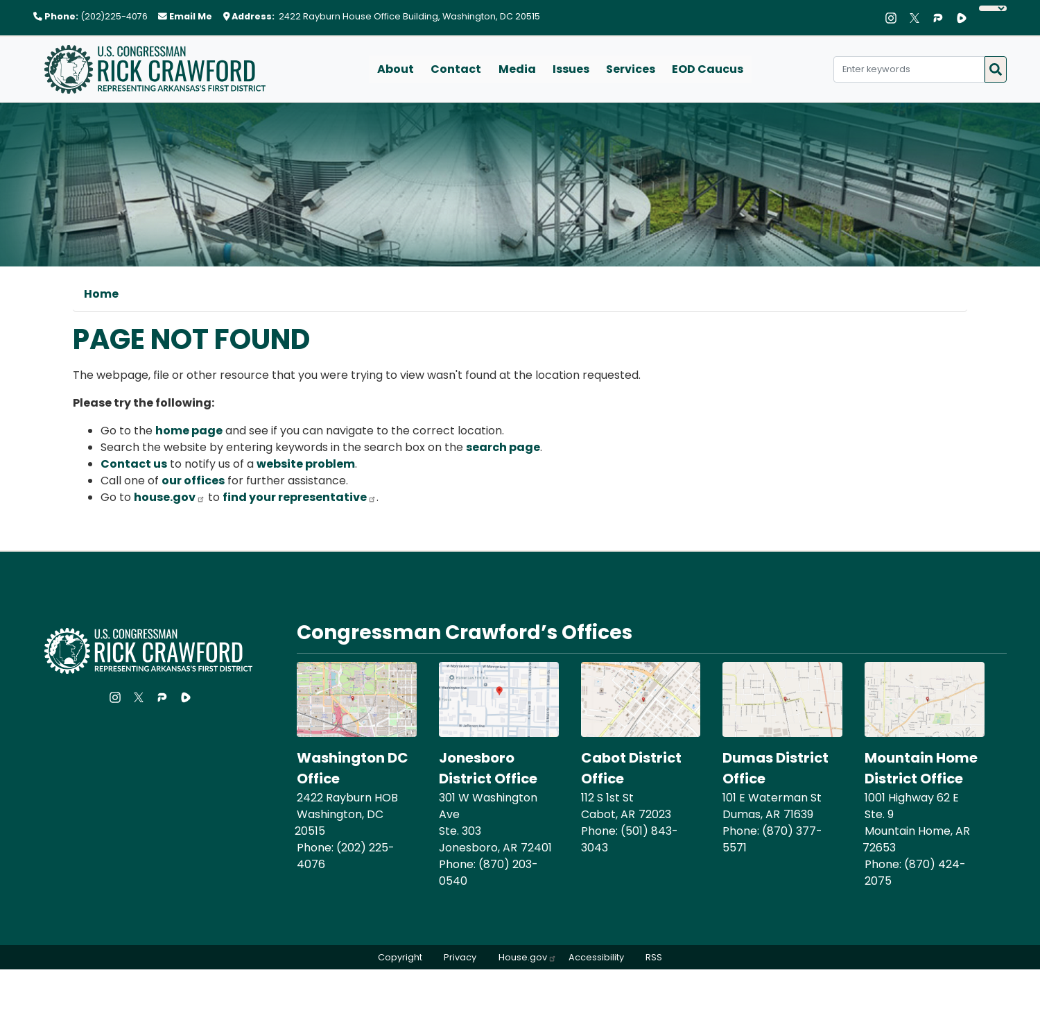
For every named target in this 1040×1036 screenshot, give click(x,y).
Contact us (134, 464)
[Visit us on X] (918, 18)
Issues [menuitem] (571, 69)
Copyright (399, 957)
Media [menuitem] (517, 69)
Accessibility (596, 957)
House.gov (528, 957)
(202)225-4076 (114, 16)
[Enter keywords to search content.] (909, 69)
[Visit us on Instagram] (894, 18)
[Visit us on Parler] (941, 18)
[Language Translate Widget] (993, 8)
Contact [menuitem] (456, 69)
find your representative (299, 497)
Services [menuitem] (630, 69)
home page (189, 431)
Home (101, 294)
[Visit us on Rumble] (965, 18)
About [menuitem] (396, 69)
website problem (306, 464)
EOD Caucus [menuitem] (707, 69)
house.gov (169, 497)
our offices (193, 481)
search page (503, 447)
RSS (654, 957)
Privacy (460, 957)
